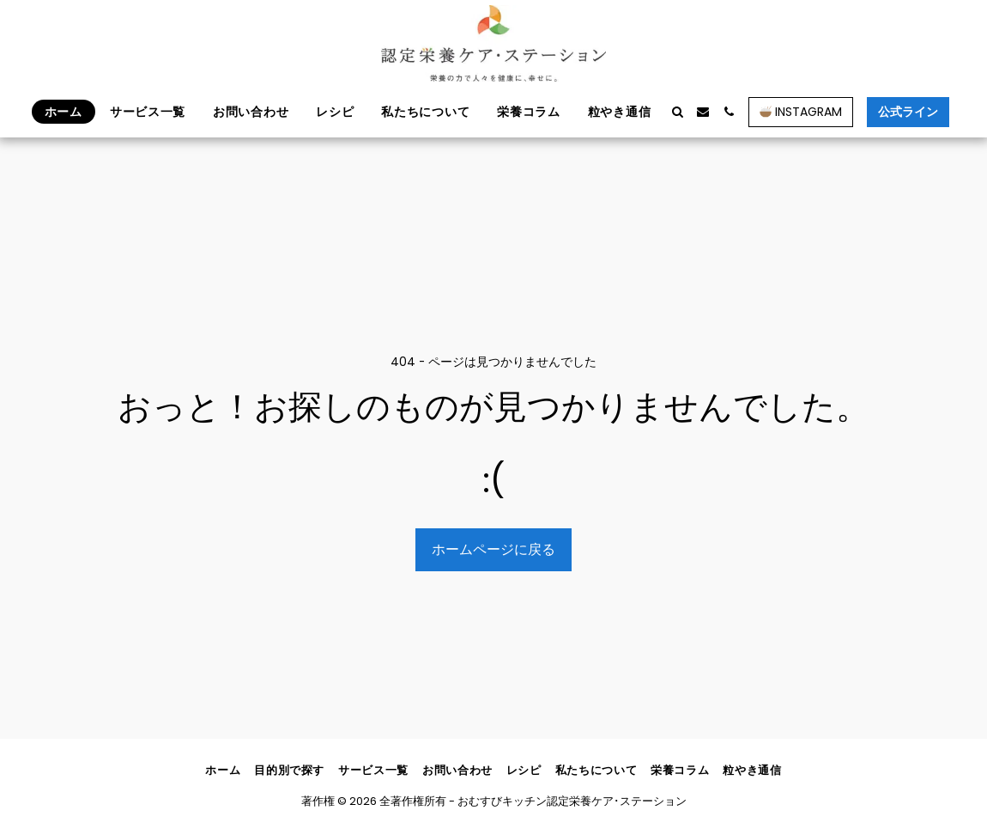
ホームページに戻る (493, 549)
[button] (677, 112)
